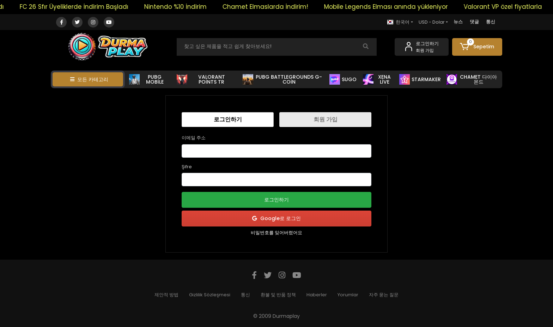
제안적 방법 (166, 294)
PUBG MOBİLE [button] (146, 79)
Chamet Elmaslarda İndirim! (272, 6)
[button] (477, 47)
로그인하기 (276, 199)
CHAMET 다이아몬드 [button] (471, 79)
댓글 (474, 21)
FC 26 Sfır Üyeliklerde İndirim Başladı (80, 6)
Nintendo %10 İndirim (182, 6)
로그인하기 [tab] (228, 119)
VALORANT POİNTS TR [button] (201, 79)
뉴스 (458, 21)
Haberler (316, 294)
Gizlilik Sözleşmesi (209, 294)
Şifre (187, 166)
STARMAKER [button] (420, 79)
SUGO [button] (343, 79)
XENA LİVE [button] (377, 79)
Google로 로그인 (276, 218)
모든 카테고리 (89, 79)
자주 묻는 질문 (384, 294)
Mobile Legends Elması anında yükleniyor (392, 6)
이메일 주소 (194, 137)
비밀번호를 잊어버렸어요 (276, 232)
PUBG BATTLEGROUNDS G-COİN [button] (282, 79)
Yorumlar (348, 294)
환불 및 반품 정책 (278, 294)
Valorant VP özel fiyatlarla (509, 6)
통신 (490, 21)
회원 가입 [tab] (326, 119)
